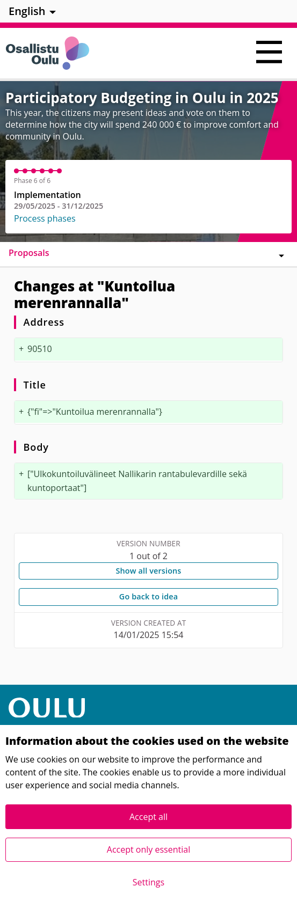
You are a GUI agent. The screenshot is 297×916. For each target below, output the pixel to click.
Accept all (148, 817)
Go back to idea (148, 596)
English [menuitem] (27, 11)
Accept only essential (148, 849)
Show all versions (148, 571)
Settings (148, 882)
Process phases (45, 218)
